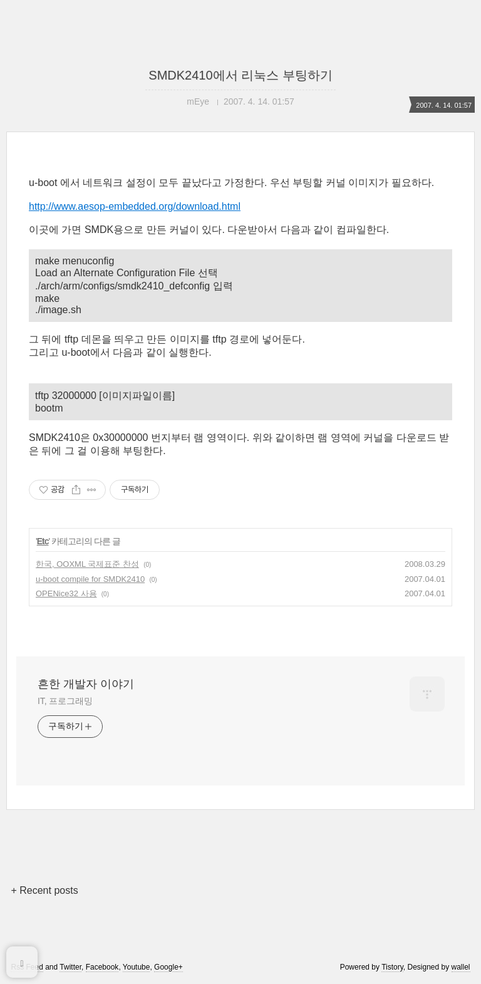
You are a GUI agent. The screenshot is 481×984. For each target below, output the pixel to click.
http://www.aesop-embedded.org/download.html (134, 206)
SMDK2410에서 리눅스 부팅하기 (240, 75)
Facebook (102, 967)
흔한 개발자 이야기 (86, 684)
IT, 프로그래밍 (65, 701)
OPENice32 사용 (66, 593)
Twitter (70, 967)
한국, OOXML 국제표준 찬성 (87, 564)
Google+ (168, 967)
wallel (461, 967)
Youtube (136, 967)
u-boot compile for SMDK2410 (90, 579)
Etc (43, 541)
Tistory (392, 967)
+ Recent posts (44, 890)
